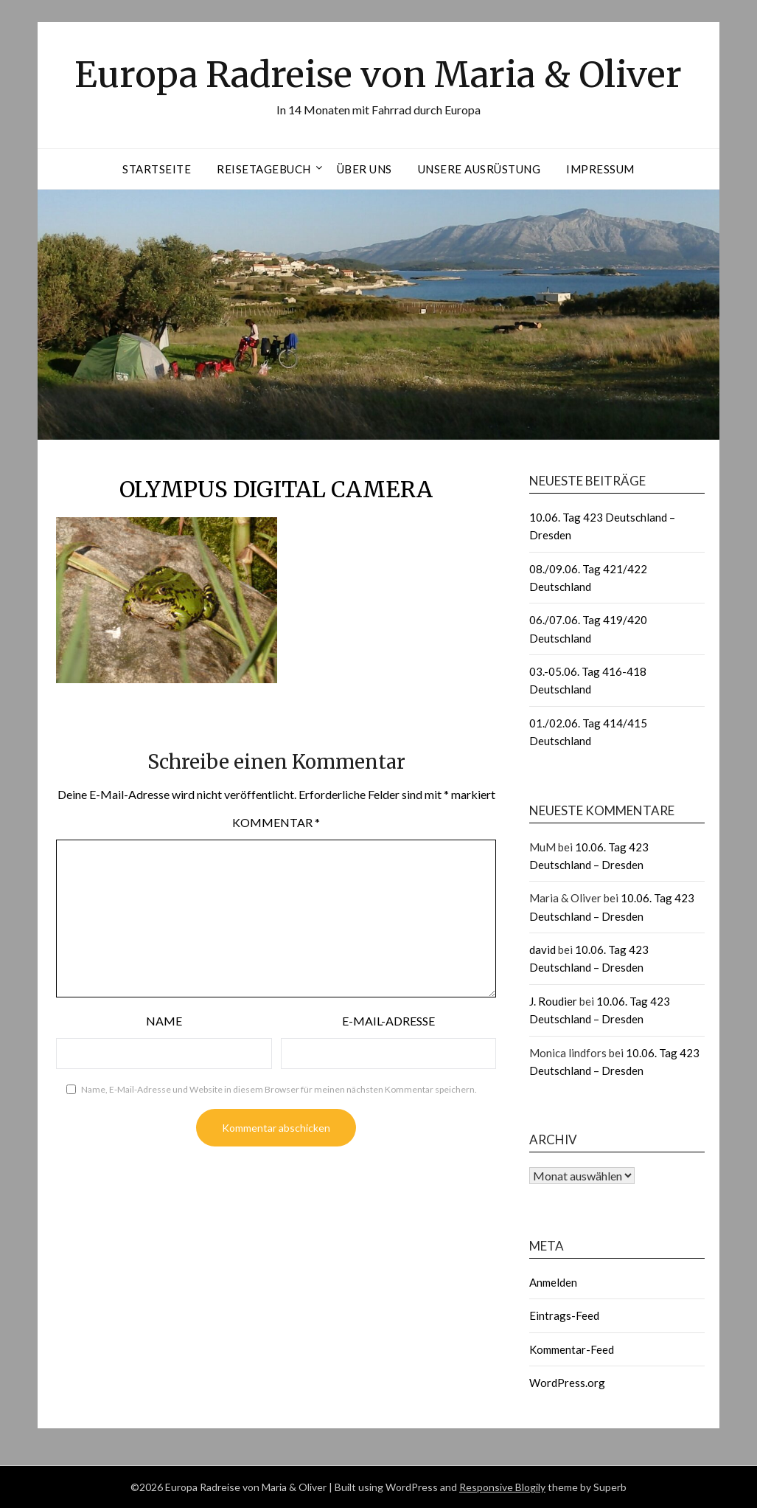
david (542, 949)
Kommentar (276, 822)
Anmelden (553, 1282)
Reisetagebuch (264, 169)
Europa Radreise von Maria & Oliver (378, 74)
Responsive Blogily (502, 1487)
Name (164, 1021)
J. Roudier (553, 1001)
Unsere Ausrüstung (479, 169)
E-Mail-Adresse (388, 1021)
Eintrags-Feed (564, 1315)
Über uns (364, 169)
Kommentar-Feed (571, 1349)
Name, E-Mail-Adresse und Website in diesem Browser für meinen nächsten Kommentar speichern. (279, 1089)
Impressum (600, 169)
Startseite (156, 169)
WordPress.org (567, 1382)
